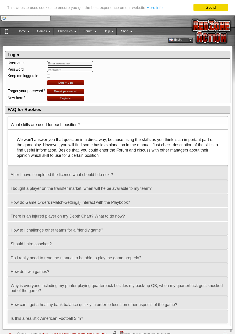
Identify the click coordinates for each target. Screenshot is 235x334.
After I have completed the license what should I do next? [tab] (62, 172)
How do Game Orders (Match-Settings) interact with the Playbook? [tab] (70, 200)
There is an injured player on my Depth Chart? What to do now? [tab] (68, 214)
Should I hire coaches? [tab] (31, 242)
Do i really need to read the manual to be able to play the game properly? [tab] (76, 256)
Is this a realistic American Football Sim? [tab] (47, 316)
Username (16, 63)
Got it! (210, 7)
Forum (87, 32)
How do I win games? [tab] (30, 269)
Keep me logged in (23, 76)
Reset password (65, 91)
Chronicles (64, 32)
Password (16, 69)
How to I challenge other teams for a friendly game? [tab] (57, 228)
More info (154, 7)
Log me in (65, 82)
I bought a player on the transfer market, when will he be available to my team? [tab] (81, 186)
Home (21, 32)
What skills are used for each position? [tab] (45, 123)
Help (106, 32)
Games (41, 32)
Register (65, 98)
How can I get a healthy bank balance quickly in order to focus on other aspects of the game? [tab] (94, 302)
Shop (124, 32)
